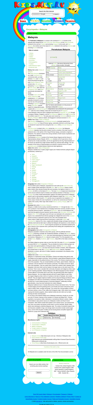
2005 (72, 198)
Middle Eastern (56, 249)
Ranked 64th (61, 77)
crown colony (37, 94)
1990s (71, 207)
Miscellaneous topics (34, 320)
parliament (38, 137)
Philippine (35, 117)
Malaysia (33, 37)
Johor (33, 154)
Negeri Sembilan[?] (37, 165)
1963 (69, 112)
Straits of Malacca (35, 82)
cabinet (47, 128)
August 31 (61, 91)
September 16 (63, 112)
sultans (55, 125)
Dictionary (49, 394)
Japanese (36, 103)
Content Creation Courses (45, 399)
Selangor (34, 179)
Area (47, 77)
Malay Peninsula (68, 42)
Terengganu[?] (35, 181)
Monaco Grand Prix (64, 363)
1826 (36, 98)
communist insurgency (41, 109)
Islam (42, 82)
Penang (34, 172)
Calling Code (49, 102)
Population (49, 83)
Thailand (43, 44)
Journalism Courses (75, 399)
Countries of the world (50, 347)
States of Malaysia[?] (43, 148)
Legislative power (32, 146)
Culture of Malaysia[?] (44, 254)
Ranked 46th (61, 83)
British (41, 89)
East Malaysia (61, 187)
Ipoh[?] (60, 201)
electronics (54, 210)
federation (32, 121)
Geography (31, 184)
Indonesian (63, 116)
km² (64, 79)
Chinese (44, 235)
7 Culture (31, 64)
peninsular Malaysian (66, 125)
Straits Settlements (33, 96)
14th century (38, 84)
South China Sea (47, 42)
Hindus (34, 239)
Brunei (35, 47)
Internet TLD (49, 100)
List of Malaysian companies (39, 330)
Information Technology (67, 212)
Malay (53, 65)
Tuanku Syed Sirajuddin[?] (65, 72)
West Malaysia (57, 42)
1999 (46, 198)
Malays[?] (30, 233)
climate (58, 191)
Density (49, 86)
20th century (64, 246)
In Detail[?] (53, 57)
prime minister (58, 128)
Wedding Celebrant (61, 396)
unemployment (32, 221)
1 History (31, 53)
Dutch (36, 89)
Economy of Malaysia (45, 205)
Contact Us (78, 396)
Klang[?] (64, 201)
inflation (65, 219)
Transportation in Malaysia (39, 324)
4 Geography (32, 58)
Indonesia (70, 46)
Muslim (68, 233)
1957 (65, 91)
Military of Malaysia (37, 326)
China (34, 79)
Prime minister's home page (39, 337)
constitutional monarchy (50, 121)
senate (50, 139)
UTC (59, 95)
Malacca (34, 163)
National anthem (50, 98)
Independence (50, 89)
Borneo (52, 46)
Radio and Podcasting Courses (61, 399)
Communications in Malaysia (39, 323)
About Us (38, 396)
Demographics (32, 230)
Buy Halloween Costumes (48, 396)
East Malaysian (53, 114)
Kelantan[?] (35, 158)
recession (71, 216)
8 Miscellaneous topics (35, 65)
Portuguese (31, 89)
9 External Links (33, 67)
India (39, 79)
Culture (30, 254)
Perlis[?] (34, 170)
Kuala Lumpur (62, 70)
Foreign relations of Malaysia (39, 328)
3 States (31, 56)
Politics (30, 119)
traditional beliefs (37, 247)
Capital (48, 70)
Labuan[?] (34, 161)
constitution (31, 130)
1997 (43, 224)
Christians (52, 239)
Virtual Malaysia (36, 343)
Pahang (34, 167)
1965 (69, 117)
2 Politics (31, 55)
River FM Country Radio (39, 394)
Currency (48, 93)
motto (55, 63)
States (30, 148)
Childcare (69, 394)
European (36, 86)
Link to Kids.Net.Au (30, 396)
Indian (44, 237)
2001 (34, 214)
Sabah (64, 114)
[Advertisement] (15, 72)
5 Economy (32, 60)
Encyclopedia (32, 29)
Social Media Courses (31, 399)
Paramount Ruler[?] (33, 123)
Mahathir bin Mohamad (64, 75)
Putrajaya (60, 106)
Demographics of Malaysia (50, 230)
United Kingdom (67, 89)
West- (53, 187)
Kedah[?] (34, 156)
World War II (34, 105)
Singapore (56, 44)
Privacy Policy (70, 396)
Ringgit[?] (60, 93)
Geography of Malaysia (47, 184)
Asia (60, 40)
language (52, 68)
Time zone (49, 95)
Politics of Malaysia (44, 119)
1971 (60, 207)
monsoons (72, 192)
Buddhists (43, 239)
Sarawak (71, 114)
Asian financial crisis (35, 224)
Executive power (32, 128)
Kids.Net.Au (39, 401)
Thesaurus (64, 394)
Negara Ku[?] (61, 98)
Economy (30, 205)
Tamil (29, 240)
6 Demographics (33, 62)
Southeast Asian (38, 75)
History (30, 70)
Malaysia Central (36, 336)
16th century (33, 87)
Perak (33, 168)
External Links (32, 333)
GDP (37, 214)
